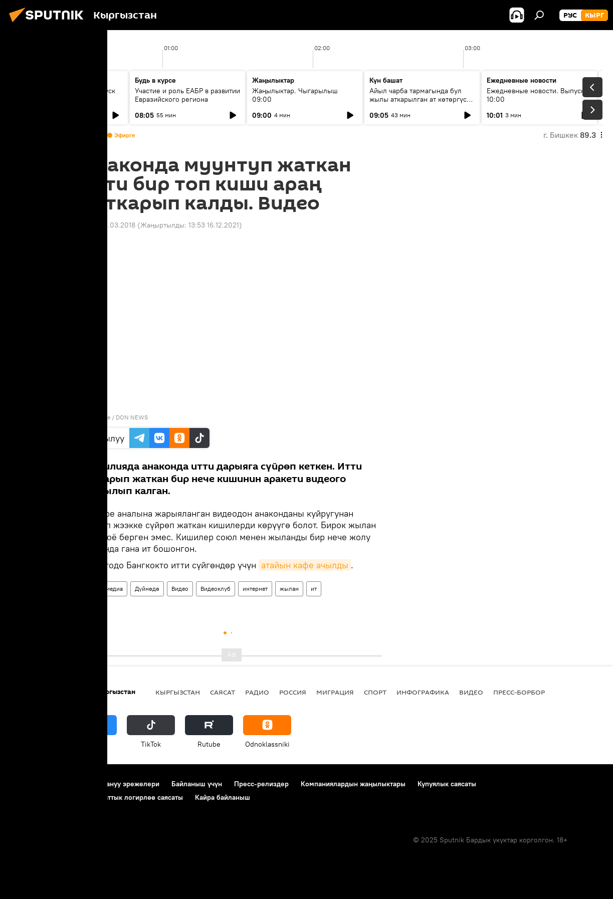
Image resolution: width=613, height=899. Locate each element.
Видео (179, 588)
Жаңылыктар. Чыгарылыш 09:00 (295, 95)
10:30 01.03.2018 (108, 225)
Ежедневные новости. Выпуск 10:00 (535, 95)
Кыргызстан (177, 692)
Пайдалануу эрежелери (120, 783)
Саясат (222, 692)
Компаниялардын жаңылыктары (353, 783)
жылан (289, 588)
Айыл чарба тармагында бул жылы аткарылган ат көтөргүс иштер (418, 99)
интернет (255, 588)
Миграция (335, 692)
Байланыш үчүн (196, 783)
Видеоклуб (215, 588)
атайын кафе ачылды (304, 565)
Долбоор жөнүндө (40, 783)
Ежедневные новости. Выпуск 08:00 (66, 95)
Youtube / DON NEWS (118, 417)
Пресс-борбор (519, 692)
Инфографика (422, 692)
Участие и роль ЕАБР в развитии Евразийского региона (187, 95)
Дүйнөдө (147, 588)
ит (314, 588)
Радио (257, 692)
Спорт (375, 692)
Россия (292, 692)
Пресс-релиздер (261, 783)
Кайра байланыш (222, 797)
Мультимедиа (104, 588)
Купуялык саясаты (447, 783)
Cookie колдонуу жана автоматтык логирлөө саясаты (97, 797)
